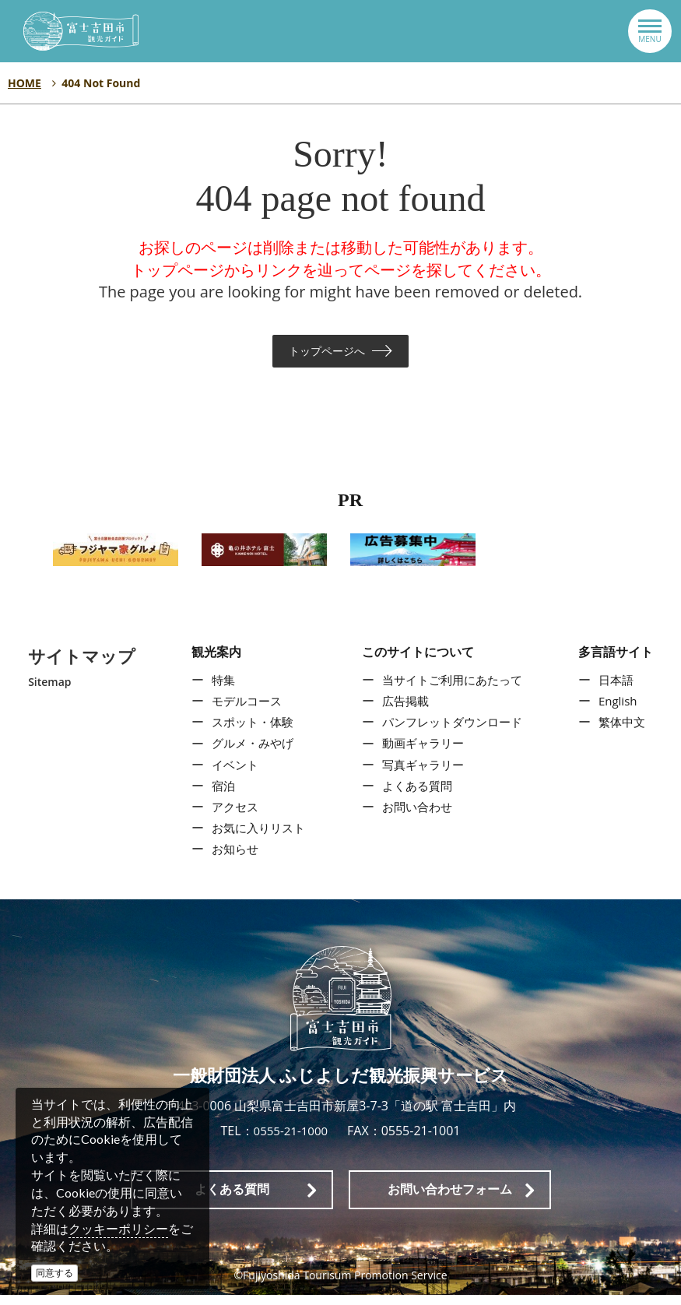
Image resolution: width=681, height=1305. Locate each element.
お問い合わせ (415, 816)
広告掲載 (403, 710)
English (620, 710)
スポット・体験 (249, 731)
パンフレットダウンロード (453, 731)
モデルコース (243, 710)
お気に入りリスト (256, 837)
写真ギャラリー (421, 774)
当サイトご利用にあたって (453, 689)
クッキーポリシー (118, 1228)
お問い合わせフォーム (450, 1199)
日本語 (618, 689)
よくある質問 (415, 795)
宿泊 (218, 795)
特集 (218, 689)
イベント (231, 774)
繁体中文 (625, 731)
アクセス (231, 816)
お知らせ (231, 858)
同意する (54, 1272)
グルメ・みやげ (249, 753)
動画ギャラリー (421, 753)
